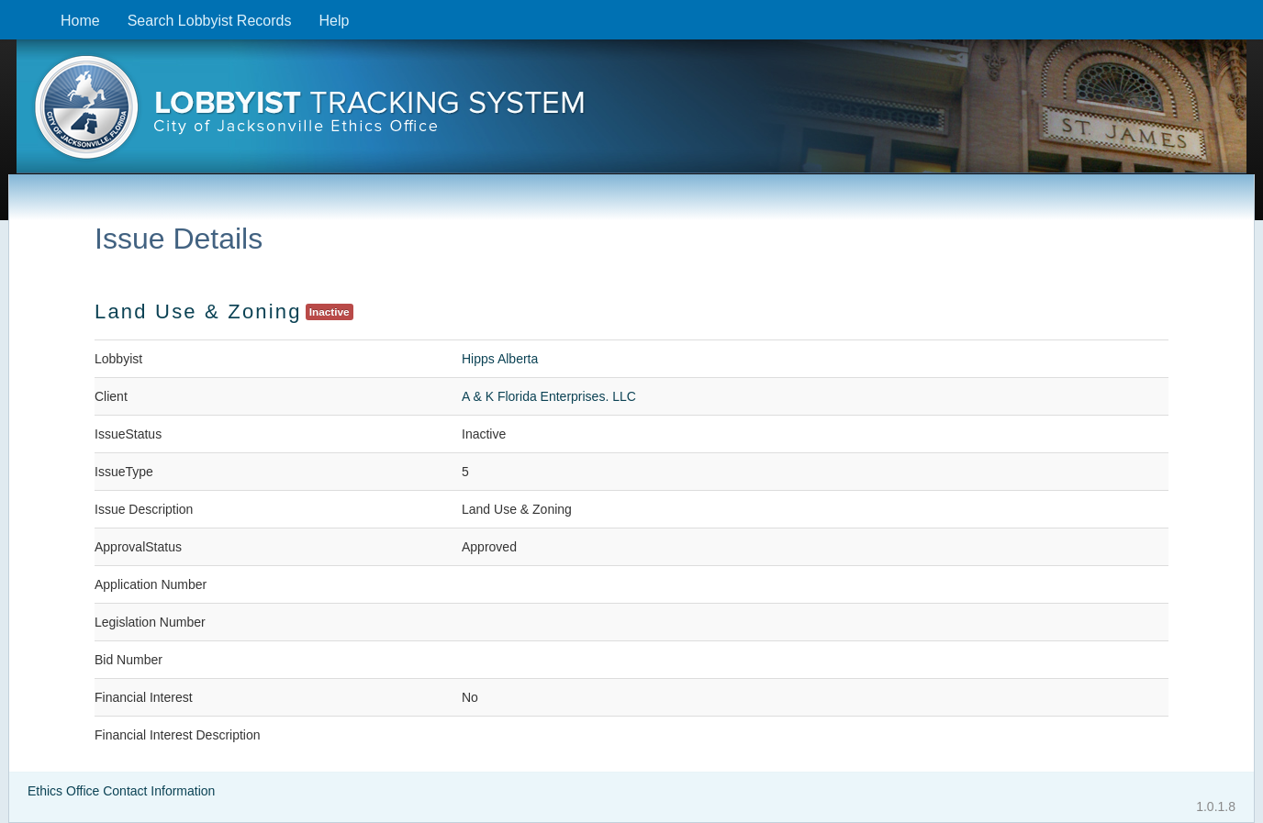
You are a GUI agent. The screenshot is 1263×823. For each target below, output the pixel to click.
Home (80, 20)
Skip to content (14, 9)
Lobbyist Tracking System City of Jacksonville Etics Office (631, 112)
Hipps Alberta (500, 358)
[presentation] (631, 112)
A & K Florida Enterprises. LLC (549, 396)
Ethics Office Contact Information (121, 791)
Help (334, 20)
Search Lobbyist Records (210, 20)
